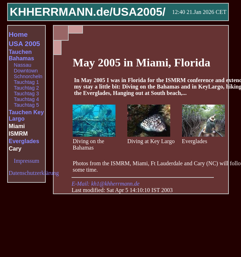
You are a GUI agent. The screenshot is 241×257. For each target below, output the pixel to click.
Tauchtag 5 (26, 105)
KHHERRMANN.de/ (61, 11)
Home (18, 34)
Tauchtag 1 (26, 82)
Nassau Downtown (26, 68)
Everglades (24, 141)
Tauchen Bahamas (21, 55)
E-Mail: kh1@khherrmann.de (105, 184)
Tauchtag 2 (26, 88)
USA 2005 (24, 43)
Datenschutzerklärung (34, 173)
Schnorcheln (28, 76)
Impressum (26, 161)
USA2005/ (139, 11)
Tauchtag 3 (26, 93)
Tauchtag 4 (26, 99)
